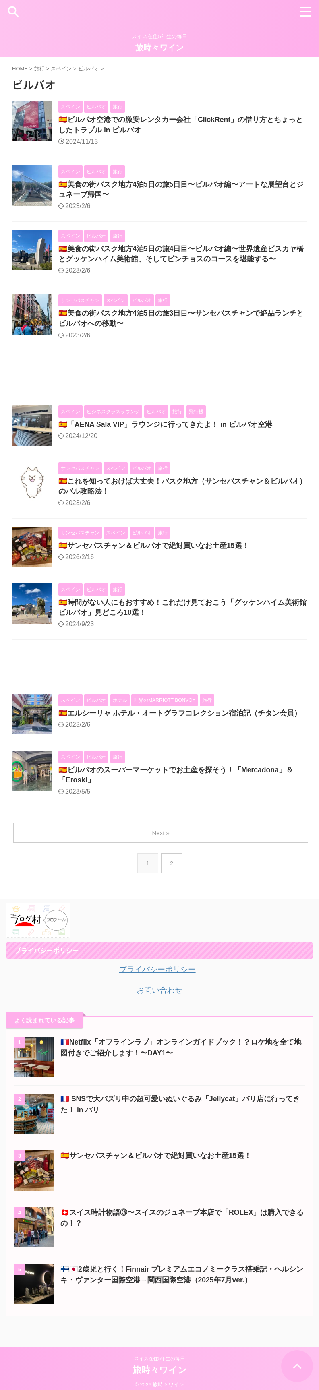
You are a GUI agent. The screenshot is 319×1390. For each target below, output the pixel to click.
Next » (161, 837)
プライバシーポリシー (157, 974)
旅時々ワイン (159, 47)
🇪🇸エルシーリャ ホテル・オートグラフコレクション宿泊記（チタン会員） (179, 718)
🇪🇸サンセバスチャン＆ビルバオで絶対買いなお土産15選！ (153, 549)
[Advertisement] (159, 378)
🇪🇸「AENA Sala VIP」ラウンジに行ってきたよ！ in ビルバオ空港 (165, 427)
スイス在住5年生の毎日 (159, 1352)
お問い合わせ (159, 994)
